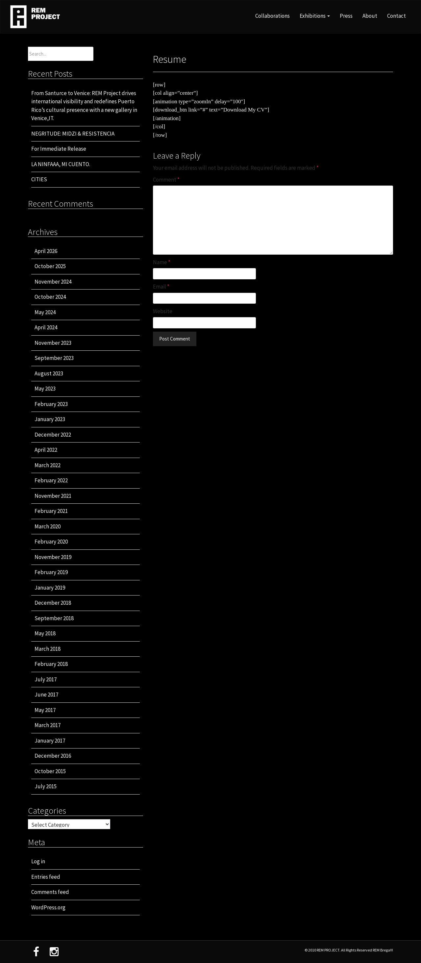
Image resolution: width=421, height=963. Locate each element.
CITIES (39, 179)
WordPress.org (48, 907)
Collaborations (272, 15)
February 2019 (51, 572)
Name (161, 262)
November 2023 (53, 342)
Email (161, 286)
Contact (396, 15)
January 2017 (50, 740)
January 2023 (50, 419)
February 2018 (51, 664)
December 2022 (53, 434)
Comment (166, 179)
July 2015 (46, 786)
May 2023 (45, 388)
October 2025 (50, 266)
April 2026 (46, 251)
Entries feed (45, 876)
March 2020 (48, 526)
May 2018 (45, 633)
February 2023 (51, 404)
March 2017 (48, 725)
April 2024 (46, 327)
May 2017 (45, 710)
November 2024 (53, 281)
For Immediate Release (58, 148)
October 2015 (50, 771)
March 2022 (48, 465)
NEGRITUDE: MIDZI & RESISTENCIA (72, 133)
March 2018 (48, 648)
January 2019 (50, 587)
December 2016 (53, 755)
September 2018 (54, 618)
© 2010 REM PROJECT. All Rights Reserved (339, 950)
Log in (38, 861)
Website (162, 311)
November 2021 (53, 495)
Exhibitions (315, 15)
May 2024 (45, 312)
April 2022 (46, 449)
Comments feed (50, 892)
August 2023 (49, 373)
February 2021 (51, 511)
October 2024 (50, 296)
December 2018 (53, 602)
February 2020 (51, 541)
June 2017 (46, 694)
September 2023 (54, 358)
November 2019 (53, 557)
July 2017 (46, 679)
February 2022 (51, 480)
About (369, 15)
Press (346, 15)
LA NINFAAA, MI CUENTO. (60, 164)
